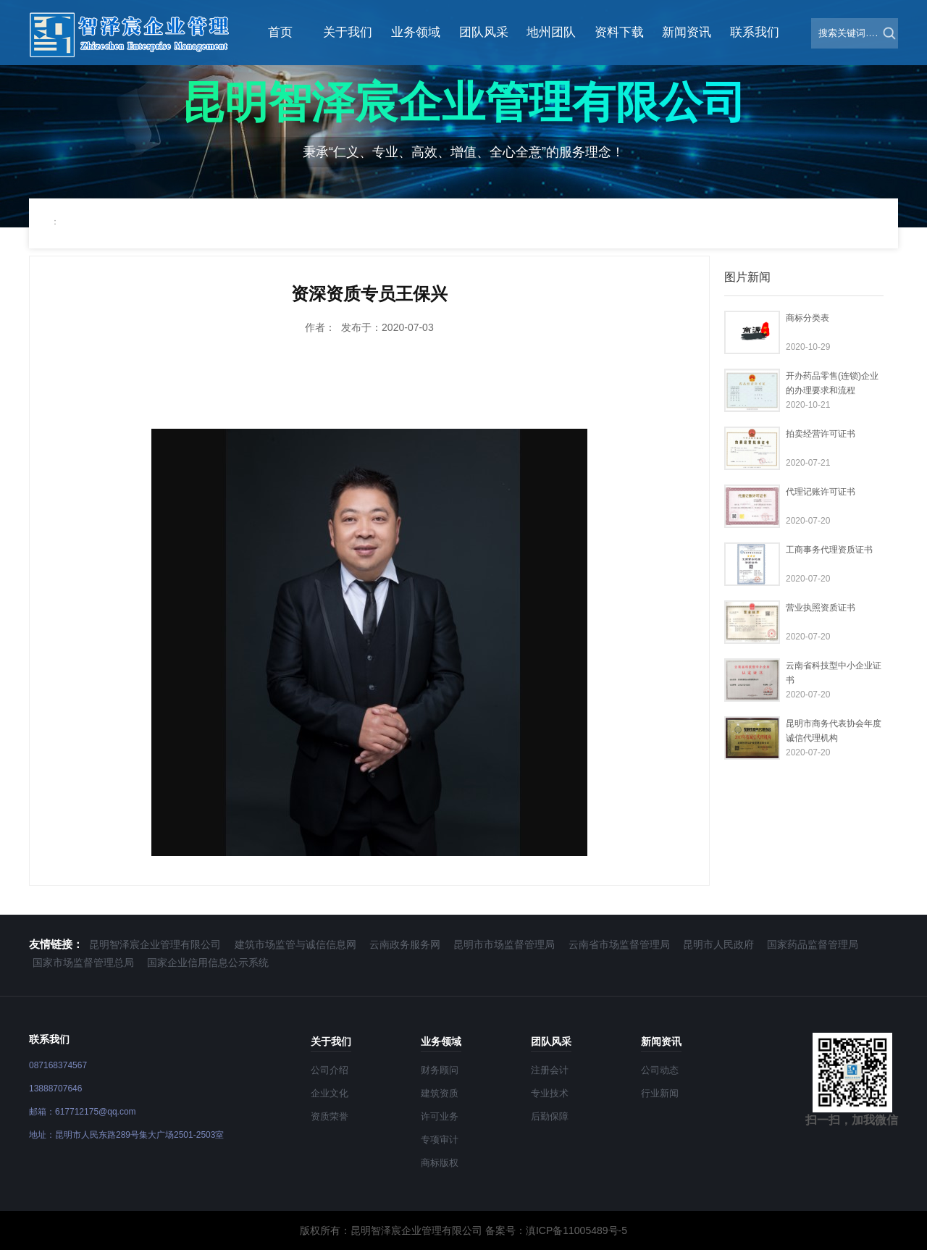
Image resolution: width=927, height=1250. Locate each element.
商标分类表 (807, 318)
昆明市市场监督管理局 (504, 944)
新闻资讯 (686, 32)
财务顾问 (439, 1070)
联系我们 (754, 32)
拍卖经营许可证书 (820, 434)
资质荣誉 (329, 1116)
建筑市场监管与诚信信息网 (295, 944)
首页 (280, 32)
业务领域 (415, 32)
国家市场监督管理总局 (83, 962)
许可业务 (439, 1116)
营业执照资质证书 (820, 608)
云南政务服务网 (404, 944)
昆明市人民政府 (718, 944)
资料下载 (619, 32)
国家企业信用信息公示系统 (208, 962)
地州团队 (551, 32)
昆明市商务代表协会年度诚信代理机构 (833, 730)
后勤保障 (550, 1116)
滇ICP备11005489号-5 (576, 1230)
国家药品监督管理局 (812, 944)
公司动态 (660, 1070)
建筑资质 (439, 1093)
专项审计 (439, 1139)
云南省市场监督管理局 (619, 944)
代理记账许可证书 (820, 492)
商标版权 (439, 1162)
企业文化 (329, 1093)
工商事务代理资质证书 (829, 550)
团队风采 (483, 32)
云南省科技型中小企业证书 (833, 672)
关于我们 (347, 32)
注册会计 (550, 1070)
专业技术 (550, 1093)
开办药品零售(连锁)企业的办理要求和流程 (832, 383)
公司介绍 (329, 1070)
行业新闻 (660, 1093)
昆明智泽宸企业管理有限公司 (155, 944)
